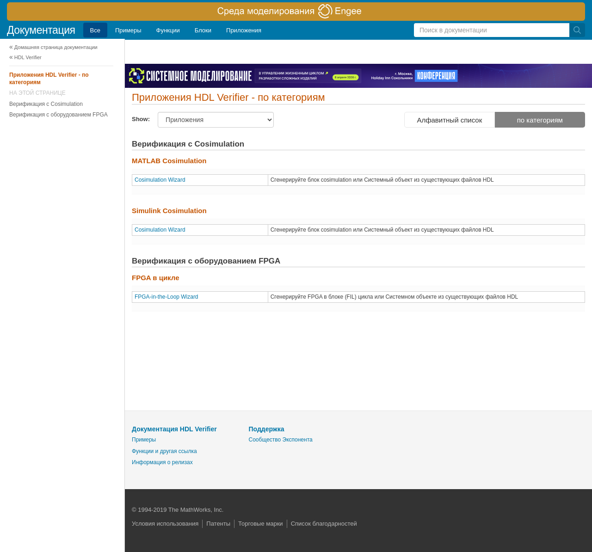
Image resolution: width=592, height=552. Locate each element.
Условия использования (165, 523)
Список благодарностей (324, 523)
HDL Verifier (28, 57)
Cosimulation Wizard (160, 180)
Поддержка (266, 429)
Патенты (218, 523)
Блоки (203, 30)
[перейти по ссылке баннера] (296, 11)
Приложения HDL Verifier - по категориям (49, 79)
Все (95, 30)
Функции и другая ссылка (164, 451)
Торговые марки (260, 523)
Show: (141, 119)
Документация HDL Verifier (174, 429)
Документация (41, 30)
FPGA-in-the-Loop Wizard (166, 297)
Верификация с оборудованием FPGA (58, 114)
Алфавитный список (449, 120)
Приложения (243, 30)
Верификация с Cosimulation (46, 104)
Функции (168, 30)
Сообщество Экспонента (281, 439)
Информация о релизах (162, 462)
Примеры (128, 30)
